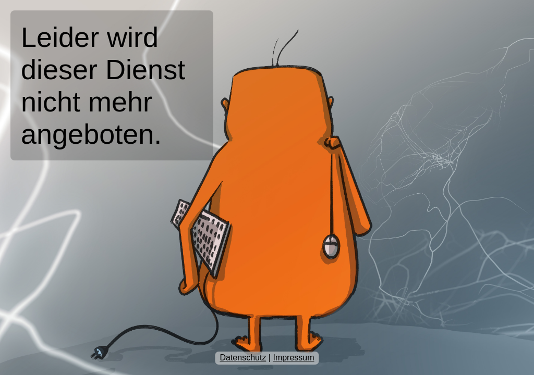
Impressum (293, 357)
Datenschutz (243, 357)
